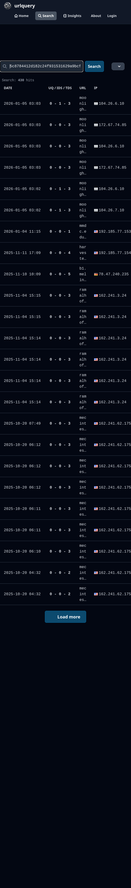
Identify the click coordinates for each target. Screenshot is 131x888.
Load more (65, 617)
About (96, 15)
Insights (72, 15)
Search (46, 15)
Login (112, 15)
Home (21, 15)
